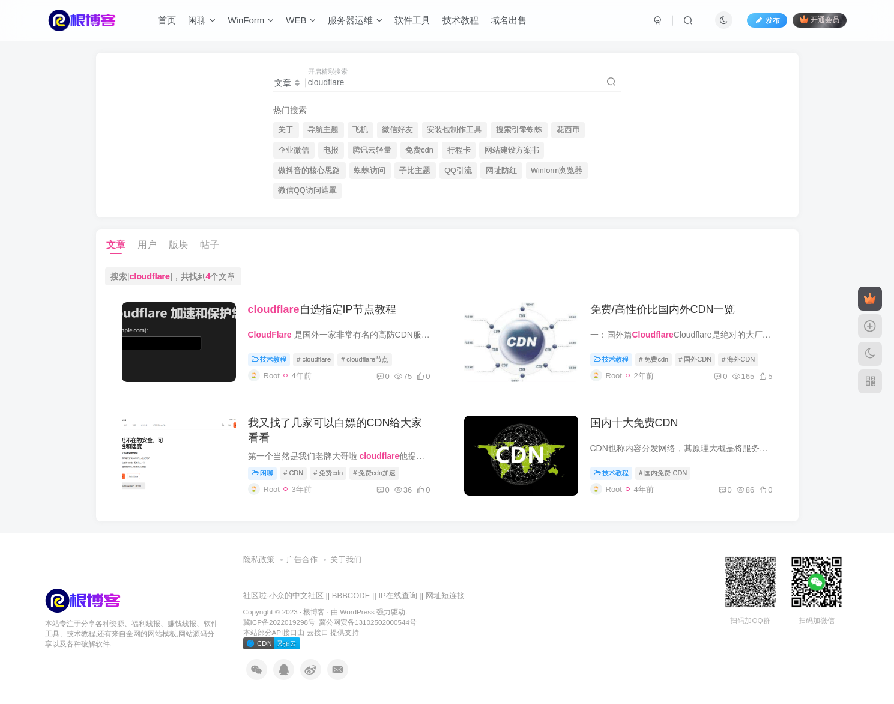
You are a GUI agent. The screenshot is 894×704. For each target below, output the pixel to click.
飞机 (360, 130)
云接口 (317, 632)
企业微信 (293, 150)
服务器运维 (355, 20)
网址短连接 (445, 595)
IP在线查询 (397, 595)
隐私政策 (258, 559)
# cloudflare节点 (364, 359)
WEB (301, 20)
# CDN (293, 472)
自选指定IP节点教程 (322, 309)
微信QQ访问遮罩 (307, 190)
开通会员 (819, 19)
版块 (178, 245)
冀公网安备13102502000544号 (368, 622)
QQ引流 (458, 170)
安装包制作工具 (454, 130)
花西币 (568, 130)
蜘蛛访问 (369, 170)
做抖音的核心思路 (309, 170)
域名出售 (509, 20)
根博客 (314, 612)
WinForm (251, 20)
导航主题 (323, 130)
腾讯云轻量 (371, 150)
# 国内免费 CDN (663, 472)
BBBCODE (351, 595)
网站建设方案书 (512, 150)
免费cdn (419, 150)
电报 (331, 150)
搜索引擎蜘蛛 (519, 130)
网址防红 (501, 170)
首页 (167, 20)
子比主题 (414, 170)
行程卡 (459, 150)
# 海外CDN (738, 359)
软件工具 (412, 20)
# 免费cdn (653, 359)
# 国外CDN (694, 359)
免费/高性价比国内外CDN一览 (662, 309)
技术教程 (460, 20)
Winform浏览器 (556, 170)
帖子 (209, 245)
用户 (147, 245)
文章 (115, 245)
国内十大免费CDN (634, 423)
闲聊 (202, 20)
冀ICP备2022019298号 (279, 622)
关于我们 (345, 559)
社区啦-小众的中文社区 (283, 595)
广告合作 (302, 559)
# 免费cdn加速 (374, 472)
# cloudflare (314, 359)
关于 (286, 130)
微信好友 (397, 130)
